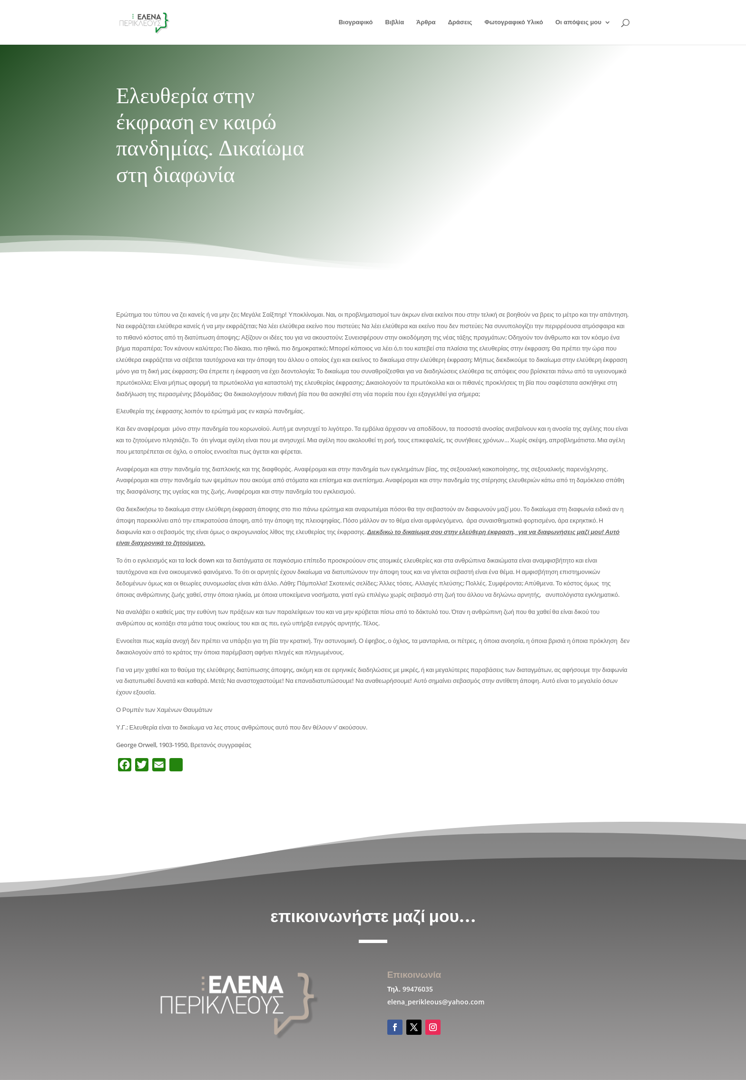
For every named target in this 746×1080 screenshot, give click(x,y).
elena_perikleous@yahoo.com (435, 1001)
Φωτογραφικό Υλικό (513, 22)
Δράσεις (460, 22)
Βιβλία (394, 22)
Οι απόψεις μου (578, 22)
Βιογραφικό (356, 22)
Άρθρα (426, 22)
